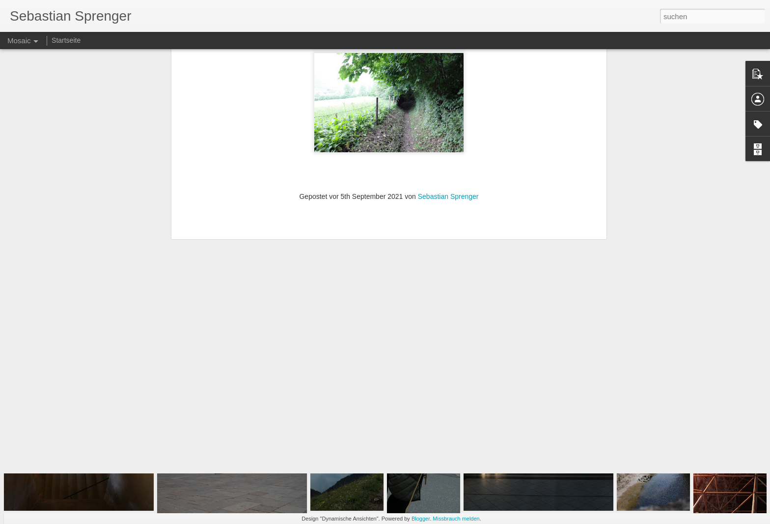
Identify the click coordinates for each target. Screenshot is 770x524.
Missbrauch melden (456, 519)
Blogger (421, 519)
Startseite (66, 40)
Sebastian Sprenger (448, 92)
